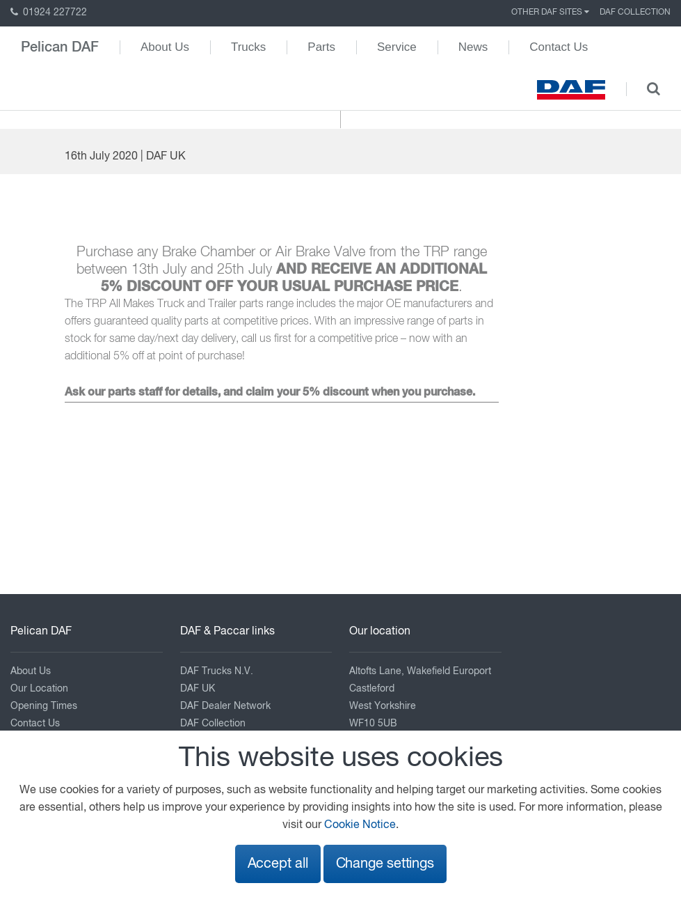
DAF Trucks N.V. (216, 671)
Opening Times (43, 706)
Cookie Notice (360, 825)
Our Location (39, 689)
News (473, 47)
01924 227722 (48, 12)
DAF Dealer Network (225, 706)
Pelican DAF (60, 47)
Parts (321, 47)
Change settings (385, 864)
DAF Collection (635, 12)
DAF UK (197, 689)
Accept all (278, 864)
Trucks (248, 47)
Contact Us (558, 47)
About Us (165, 47)
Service (397, 47)
